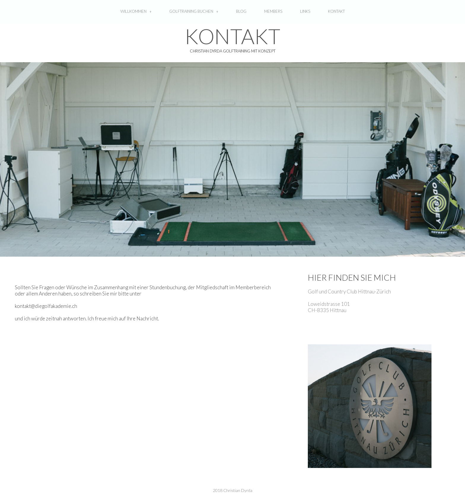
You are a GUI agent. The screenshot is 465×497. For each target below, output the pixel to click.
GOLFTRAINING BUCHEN (193, 11)
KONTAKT (336, 11)
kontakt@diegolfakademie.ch (46, 306)
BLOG (241, 11)
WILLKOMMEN (136, 11)
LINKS (305, 11)
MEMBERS (273, 11)
